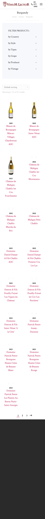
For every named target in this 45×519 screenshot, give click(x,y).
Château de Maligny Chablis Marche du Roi (11, 223)
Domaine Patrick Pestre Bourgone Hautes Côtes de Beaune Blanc (11, 361)
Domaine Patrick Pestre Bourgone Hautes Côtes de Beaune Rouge (34, 361)
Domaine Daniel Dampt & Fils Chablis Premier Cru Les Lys (34, 258)
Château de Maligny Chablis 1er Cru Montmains (34, 172)
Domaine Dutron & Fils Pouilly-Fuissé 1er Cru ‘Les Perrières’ (34, 293)
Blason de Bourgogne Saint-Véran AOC (34, 131)
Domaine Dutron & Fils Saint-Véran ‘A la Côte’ (11, 326)
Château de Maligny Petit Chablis (34, 220)
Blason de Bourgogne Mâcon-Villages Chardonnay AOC (11, 135)
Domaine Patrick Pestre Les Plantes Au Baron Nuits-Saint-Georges (11, 398)
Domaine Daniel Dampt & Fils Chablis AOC (11, 256)
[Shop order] (15, 87)
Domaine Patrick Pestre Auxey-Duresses (34, 326)
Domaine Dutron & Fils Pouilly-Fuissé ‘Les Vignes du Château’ (11, 293)
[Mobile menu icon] (41, 4)
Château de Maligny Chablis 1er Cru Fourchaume (11, 188)
